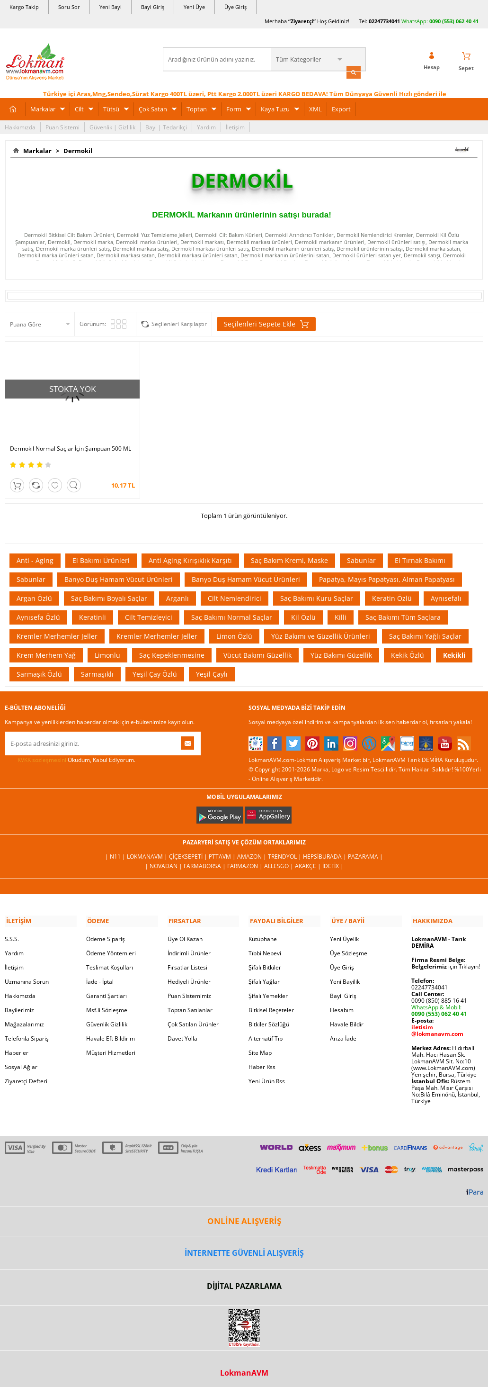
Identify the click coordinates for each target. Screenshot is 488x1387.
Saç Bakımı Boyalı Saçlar (109, 593)
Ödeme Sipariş (105, 933)
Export (341, 108)
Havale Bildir (347, 1018)
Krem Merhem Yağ (46, 650)
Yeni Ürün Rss (266, 1075)
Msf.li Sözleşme (106, 1004)
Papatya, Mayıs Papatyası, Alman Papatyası (387, 574)
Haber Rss (261, 1061)
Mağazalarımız (24, 1018)
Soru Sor (69, 6)
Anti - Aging (35, 555)
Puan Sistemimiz (189, 990)
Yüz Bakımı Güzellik (341, 650)
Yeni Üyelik (344, 933)
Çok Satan (153, 108)
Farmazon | (245, 861)
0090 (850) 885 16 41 (439, 994)
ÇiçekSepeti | (189, 851)
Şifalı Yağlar (264, 975)
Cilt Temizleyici (148, 612)
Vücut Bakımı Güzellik (257, 650)
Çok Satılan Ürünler (193, 1018)
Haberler (16, 1047)
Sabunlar (361, 555)
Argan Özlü (34, 593)
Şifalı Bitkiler (264, 961)
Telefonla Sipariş (27, 1032)
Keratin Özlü (392, 593)
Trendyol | (285, 851)
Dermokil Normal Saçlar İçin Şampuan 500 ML (60, 440)
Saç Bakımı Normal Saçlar (231, 612)
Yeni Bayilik (345, 975)
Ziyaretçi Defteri (26, 1075)
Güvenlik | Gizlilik (112, 126)
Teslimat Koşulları (109, 961)
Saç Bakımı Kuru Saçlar (316, 593)
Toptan (196, 108)
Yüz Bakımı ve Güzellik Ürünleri (320, 631)
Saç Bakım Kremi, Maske (289, 555)
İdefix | (333, 861)
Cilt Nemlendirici (234, 593)
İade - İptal (100, 975)
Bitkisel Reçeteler (271, 1004)
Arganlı (177, 593)
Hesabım (342, 1004)
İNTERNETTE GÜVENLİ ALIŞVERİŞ (244, 1247)
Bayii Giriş (343, 990)
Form (233, 108)
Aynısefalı (446, 593)
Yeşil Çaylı (212, 669)
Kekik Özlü (407, 650)
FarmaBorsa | (205, 861)
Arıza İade (343, 1032)
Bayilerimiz (19, 1004)
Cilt (79, 108)
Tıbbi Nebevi (264, 947)
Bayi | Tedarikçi (166, 126)
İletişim (235, 126)
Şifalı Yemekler (268, 990)
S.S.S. (12, 933)
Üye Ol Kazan (185, 933)
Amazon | (252, 851)
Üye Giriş (235, 6)
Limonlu (107, 650)
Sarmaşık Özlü (39, 669)
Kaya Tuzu (275, 108)
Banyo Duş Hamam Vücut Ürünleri (118, 574)
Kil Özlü (303, 612)
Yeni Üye (194, 6)
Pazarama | (365, 851)
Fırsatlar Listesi (187, 961)
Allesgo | (279, 861)
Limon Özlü (234, 631)
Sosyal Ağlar (21, 1061)
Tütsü (111, 108)
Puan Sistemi (62, 126)
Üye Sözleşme (348, 947)
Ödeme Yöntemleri (111, 947)
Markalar (42, 108)
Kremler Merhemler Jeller (57, 631)
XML (315, 108)
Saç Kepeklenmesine (171, 650)
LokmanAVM (244, 1366)
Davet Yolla (182, 1032)
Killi (340, 612)
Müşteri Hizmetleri (110, 1047)
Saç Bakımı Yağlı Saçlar (425, 631)
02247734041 (384, 21)
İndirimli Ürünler (189, 947)
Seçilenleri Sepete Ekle (266, 324)
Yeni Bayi (110, 6)
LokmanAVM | (148, 851)
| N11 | (116, 851)
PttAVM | (223, 851)
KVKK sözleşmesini (42, 755)
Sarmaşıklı (97, 669)
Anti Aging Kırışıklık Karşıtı (190, 555)
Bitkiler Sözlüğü (268, 1018)
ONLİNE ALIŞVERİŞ (244, 1214)
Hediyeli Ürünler (189, 975)
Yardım (206, 126)
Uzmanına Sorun (27, 975)
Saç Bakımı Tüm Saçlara (403, 612)
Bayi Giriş (152, 6)
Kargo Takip (24, 6)
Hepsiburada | (325, 851)
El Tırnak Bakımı (420, 555)
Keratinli (92, 612)
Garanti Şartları (106, 990)
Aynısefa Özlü (38, 612)
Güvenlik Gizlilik (106, 1018)
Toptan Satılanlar (190, 1004)
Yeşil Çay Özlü (155, 669)
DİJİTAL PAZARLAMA (244, 1280)
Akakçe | (308, 861)
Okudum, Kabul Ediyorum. (70, 755)
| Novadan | (164, 861)
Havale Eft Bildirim (110, 1032)
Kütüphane (262, 933)
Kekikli (454, 650)
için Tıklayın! (445, 960)
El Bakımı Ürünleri (101, 555)
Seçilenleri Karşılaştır (179, 323)
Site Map (260, 1047)
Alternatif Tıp (265, 1032)
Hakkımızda (20, 126)
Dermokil (76, 149)
